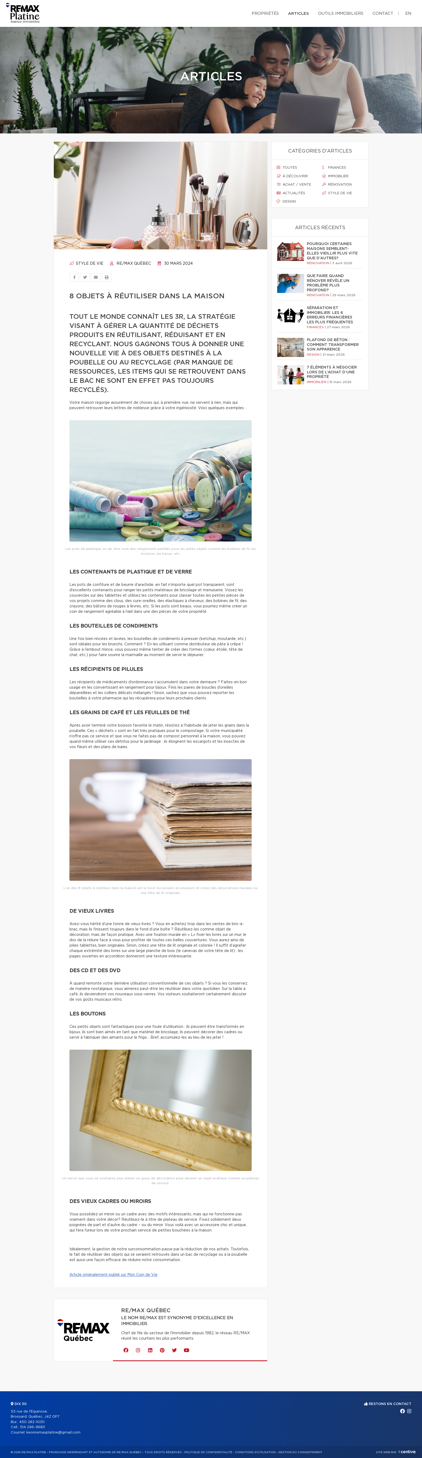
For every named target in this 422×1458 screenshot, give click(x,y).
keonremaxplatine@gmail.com (53, 1432)
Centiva (407, 1451)
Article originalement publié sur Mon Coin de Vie (113, 1275)
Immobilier (335, 176)
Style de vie (86, 264)
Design (286, 201)
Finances (334, 167)
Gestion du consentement (300, 1452)
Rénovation (337, 184)
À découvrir (292, 176)
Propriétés (265, 14)
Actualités (291, 193)
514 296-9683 (32, 1427)
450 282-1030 (32, 1422)
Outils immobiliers (340, 14)
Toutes (287, 167)
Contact (382, 14)
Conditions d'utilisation (255, 1452)
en (408, 14)
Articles (298, 14)
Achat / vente (294, 184)
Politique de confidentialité (208, 1452)
